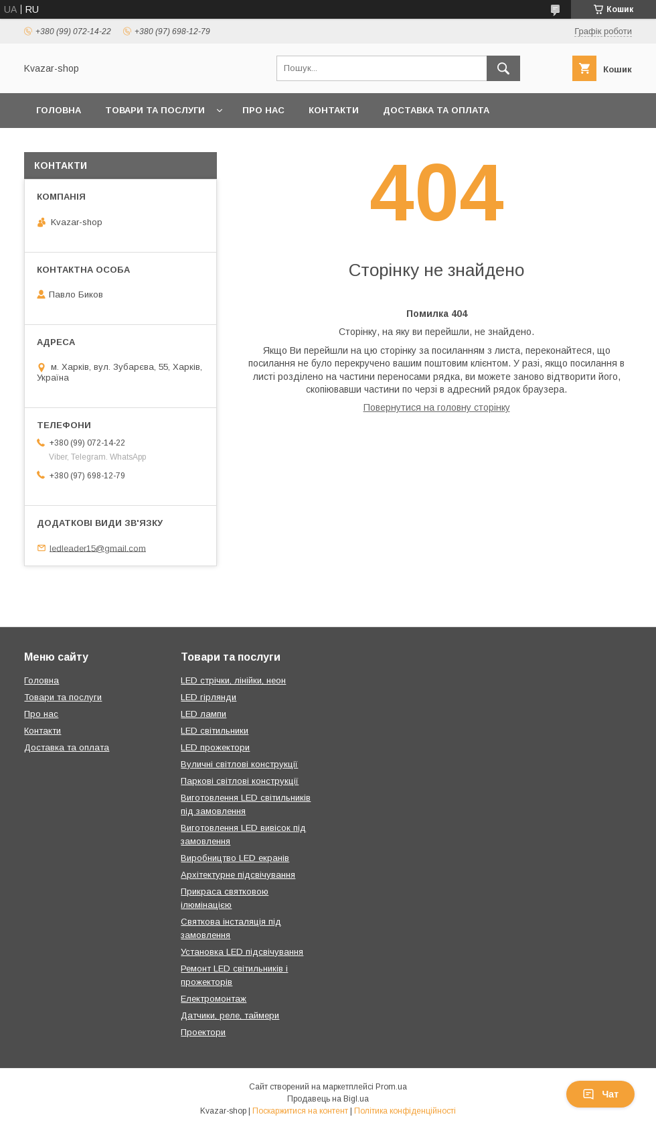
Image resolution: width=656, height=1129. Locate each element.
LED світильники (214, 731)
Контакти (334, 110)
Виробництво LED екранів (235, 858)
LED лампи (203, 714)
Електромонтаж (213, 999)
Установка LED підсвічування (242, 952)
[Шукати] (503, 68)
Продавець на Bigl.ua (328, 1099)
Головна (58, 110)
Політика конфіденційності (405, 1111)
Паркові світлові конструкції (240, 781)
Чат (600, 1094)
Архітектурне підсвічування (238, 875)
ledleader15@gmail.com (98, 548)
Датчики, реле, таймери (230, 1015)
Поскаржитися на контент (300, 1111)
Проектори (203, 1032)
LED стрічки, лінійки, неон (233, 680)
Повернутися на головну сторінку (436, 407)
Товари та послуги (155, 110)
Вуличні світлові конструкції (239, 764)
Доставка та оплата (436, 110)
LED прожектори (215, 747)
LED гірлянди (208, 697)
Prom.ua (391, 1086)
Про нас (263, 110)
